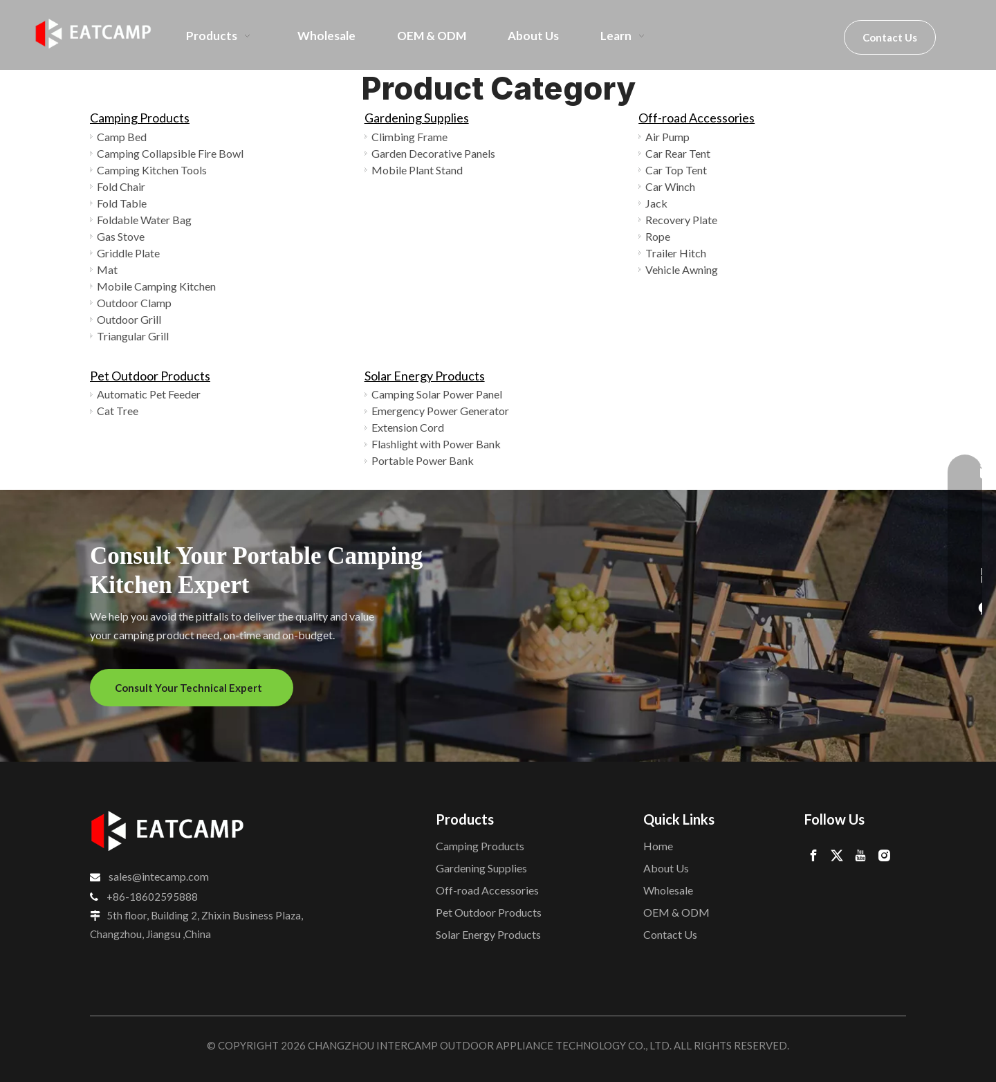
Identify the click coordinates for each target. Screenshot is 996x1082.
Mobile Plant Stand (417, 169)
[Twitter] (837, 855)
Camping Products (140, 117)
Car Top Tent (676, 169)
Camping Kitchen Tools (152, 169)
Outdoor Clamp (134, 302)
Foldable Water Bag (144, 219)
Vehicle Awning (681, 269)
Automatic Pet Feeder (149, 394)
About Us (666, 867)
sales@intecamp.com (159, 876)
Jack (656, 203)
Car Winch (670, 186)
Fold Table (122, 203)
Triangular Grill (133, 335)
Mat (107, 269)
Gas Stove (121, 236)
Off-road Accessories (696, 117)
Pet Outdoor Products (150, 375)
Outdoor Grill (129, 319)
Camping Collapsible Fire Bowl (170, 153)
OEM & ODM (676, 912)
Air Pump (667, 136)
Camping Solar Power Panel (436, 394)
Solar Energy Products (425, 375)
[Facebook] (813, 855)
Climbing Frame (409, 136)
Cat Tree (117, 410)
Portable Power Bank (422, 460)
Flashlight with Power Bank (436, 443)
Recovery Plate (681, 219)
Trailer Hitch (675, 252)
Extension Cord (407, 427)
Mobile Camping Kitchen (156, 286)
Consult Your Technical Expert (191, 687)
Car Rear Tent (677, 153)
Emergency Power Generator (440, 410)
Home (658, 845)
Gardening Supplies (417, 117)
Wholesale (668, 890)
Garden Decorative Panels (433, 153)
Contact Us (890, 37)
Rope (657, 236)
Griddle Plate (128, 252)
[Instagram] (884, 855)
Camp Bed (122, 136)
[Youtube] (860, 855)
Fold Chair (121, 186)
